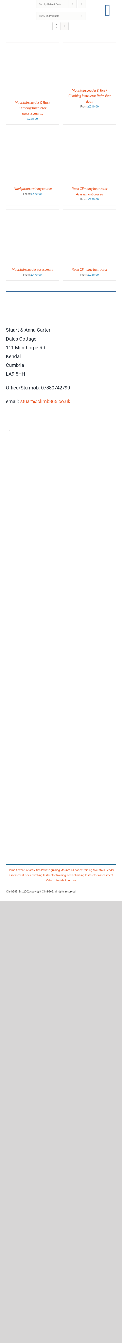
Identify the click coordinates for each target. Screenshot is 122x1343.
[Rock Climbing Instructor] (89, 212)
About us (70, 880)
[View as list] (64, 26)
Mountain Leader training (76, 870)
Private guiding (50, 870)
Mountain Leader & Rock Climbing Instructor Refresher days (89, 95)
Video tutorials (55, 880)
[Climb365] (61, 297)
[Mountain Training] (62, 824)
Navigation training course (33, 188)
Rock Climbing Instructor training (45, 875)
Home (11, 870)
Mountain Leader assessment (32, 269)
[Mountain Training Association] (61, 671)
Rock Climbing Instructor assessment (90, 875)
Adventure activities (28, 870)
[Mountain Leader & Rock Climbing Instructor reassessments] (32, 45)
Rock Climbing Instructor (89, 269)
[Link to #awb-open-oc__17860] (107, 10)
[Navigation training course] (32, 131)
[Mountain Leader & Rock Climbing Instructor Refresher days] (83, 45)
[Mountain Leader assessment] (32, 212)
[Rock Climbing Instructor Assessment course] (89, 131)
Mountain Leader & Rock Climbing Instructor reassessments (32, 108)
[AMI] (61, 442)
